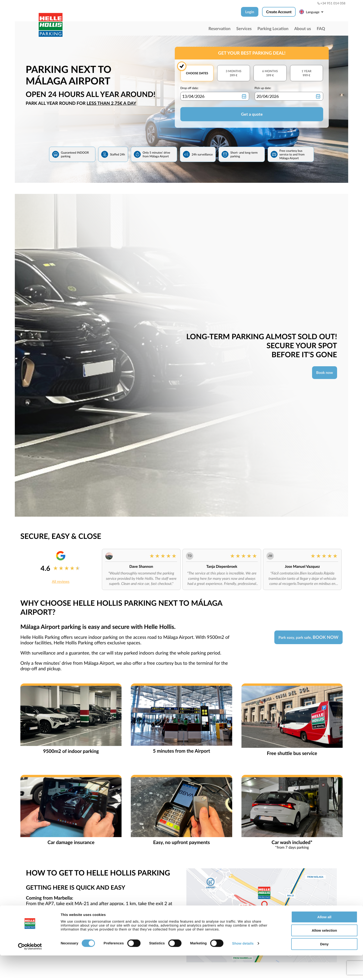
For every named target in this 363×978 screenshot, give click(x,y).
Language (312, 12)
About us (302, 28)
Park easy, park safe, (308, 637)
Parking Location (272, 28)
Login (249, 12)
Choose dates (197, 73)
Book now (324, 372)
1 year (306, 73)
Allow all (324, 939)
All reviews (60, 581)
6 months (269, 73)
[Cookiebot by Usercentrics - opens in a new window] (30, 969)
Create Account (279, 12)
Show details (243, 966)
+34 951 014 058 (331, 3)
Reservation (219, 28)
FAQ (321, 28)
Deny (324, 967)
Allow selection (324, 953)
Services (244, 28)
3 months (233, 73)
